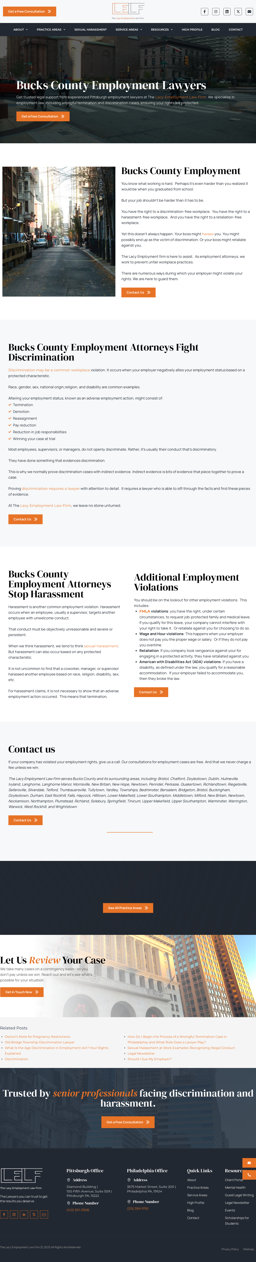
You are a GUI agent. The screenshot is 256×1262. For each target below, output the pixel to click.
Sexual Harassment (90, 29)
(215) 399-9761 (138, 1208)
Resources (162, 30)
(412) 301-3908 (78, 1210)
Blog (215, 29)
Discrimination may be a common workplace (49, 370)
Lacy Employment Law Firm (180, 97)
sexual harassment (101, 646)
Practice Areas (51, 30)
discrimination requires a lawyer (51, 488)
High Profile (192, 29)
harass (208, 234)
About (20, 30)
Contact (236, 29)
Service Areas (129, 30)
